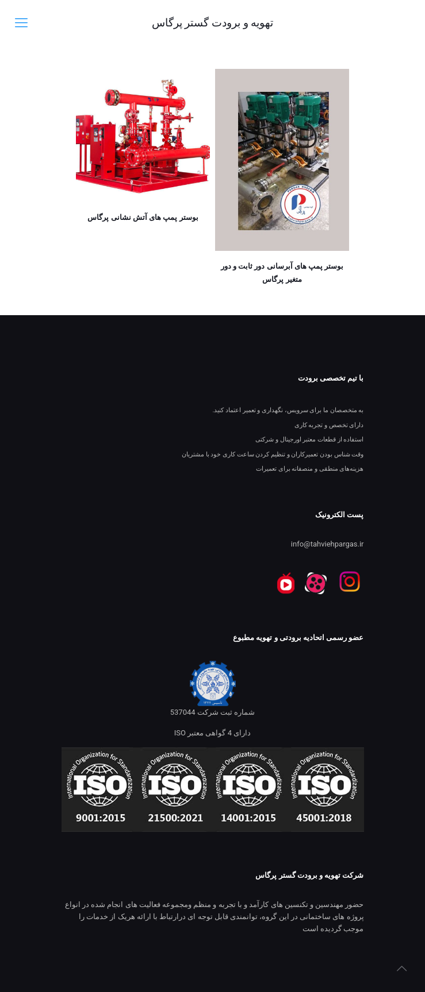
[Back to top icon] (401, 968)
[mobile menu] (21, 23)
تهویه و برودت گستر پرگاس (213, 22)
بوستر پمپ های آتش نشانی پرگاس (142, 217)
